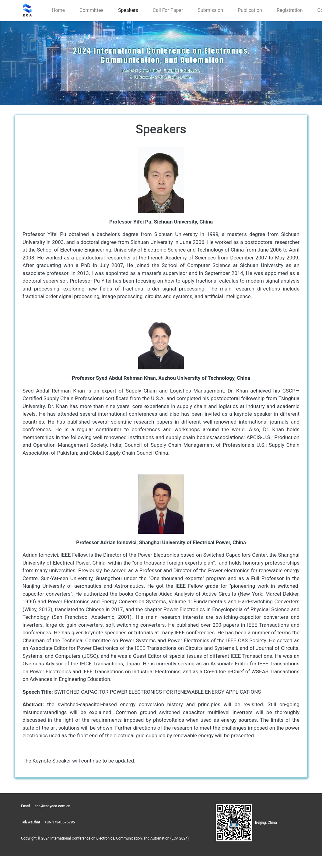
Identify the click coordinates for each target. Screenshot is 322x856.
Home (58, 10)
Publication (250, 10)
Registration (290, 10)
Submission (210, 10)
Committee (91, 10)
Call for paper (168, 10)
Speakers (128, 10)
